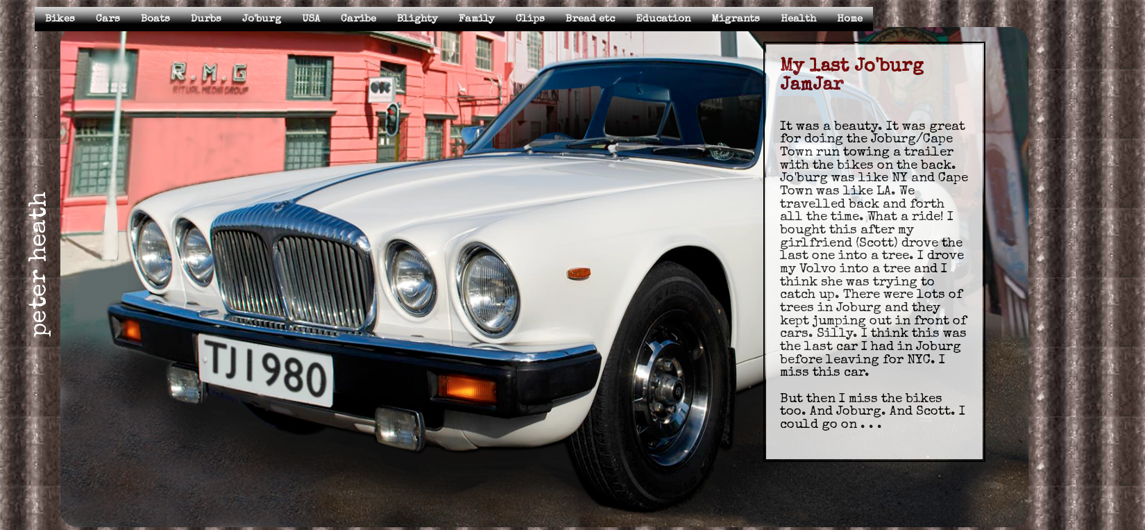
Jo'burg (261, 19)
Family (477, 19)
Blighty (417, 19)
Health (798, 19)
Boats (155, 19)
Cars (108, 19)
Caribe (358, 19)
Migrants (735, 19)
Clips (530, 19)
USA (311, 19)
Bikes (60, 19)
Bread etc (590, 19)
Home (850, 19)
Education (663, 19)
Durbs (206, 19)
